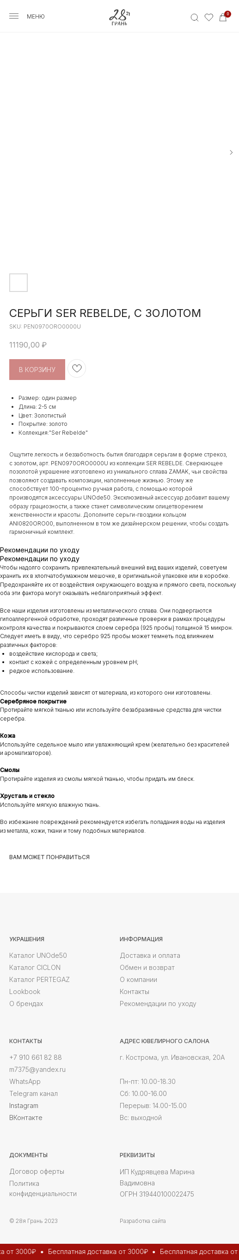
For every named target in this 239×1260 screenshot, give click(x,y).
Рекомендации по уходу (158, 1003)
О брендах (26, 1003)
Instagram (23, 1105)
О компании (138, 979)
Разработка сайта (143, 1220)
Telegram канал (33, 1093)
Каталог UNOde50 (38, 955)
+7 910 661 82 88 (35, 1057)
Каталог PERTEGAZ (39, 979)
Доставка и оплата (150, 955)
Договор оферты (36, 1171)
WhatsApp (25, 1081)
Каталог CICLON (35, 967)
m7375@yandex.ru (37, 1069)
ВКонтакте (26, 1117)
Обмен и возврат (147, 967)
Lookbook (24, 991)
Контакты (134, 991)
